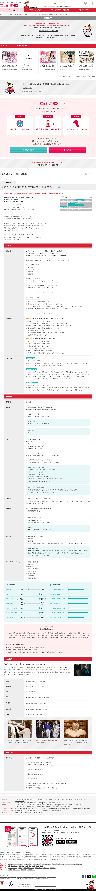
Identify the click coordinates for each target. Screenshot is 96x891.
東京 (9, 866)
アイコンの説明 (88, 197)
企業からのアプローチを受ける (60, 10)
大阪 (27, 866)
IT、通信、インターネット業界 (23, 804)
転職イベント (16, 869)
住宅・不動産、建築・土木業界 (50, 804)
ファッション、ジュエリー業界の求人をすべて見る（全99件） (79, 76)
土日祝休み (74, 808)
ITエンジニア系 (57, 799)
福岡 (37, 866)
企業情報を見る (27, 88)
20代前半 (36, 812)
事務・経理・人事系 (20, 799)
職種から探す (3, 864)
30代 (26, 812)
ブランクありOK (43, 808)
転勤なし (17, 808)
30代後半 (41, 812)
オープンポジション (26, 65)
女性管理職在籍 (61, 808)
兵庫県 (49, 803)
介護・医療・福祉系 (67, 799)
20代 (16, 812)
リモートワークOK (12, 868)
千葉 (23, 866)
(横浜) (16, 866)
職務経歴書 (23, 869)
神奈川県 (26, 803)
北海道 (58, 803)
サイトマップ (51, 6)
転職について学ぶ (84, 10)
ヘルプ (45, 6)
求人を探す (12, 10)
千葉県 (36, 803)
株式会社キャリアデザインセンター (14, 878)
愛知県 (40, 803)
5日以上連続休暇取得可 (45, 810)
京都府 (53, 803)
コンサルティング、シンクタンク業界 (60, 806)
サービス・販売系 (47, 799)
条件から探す (3, 868)
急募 (31, 810)
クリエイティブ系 (19, 801)
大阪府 (21, 803)
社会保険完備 (18, 810)
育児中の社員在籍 (56, 810)
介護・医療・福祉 (77, 864)
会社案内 (37, 878)
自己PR (10, 869)
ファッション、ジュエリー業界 (23, 806)
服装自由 (80, 808)
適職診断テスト (31, 869)
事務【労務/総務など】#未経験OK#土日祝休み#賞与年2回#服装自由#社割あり (9, 66)
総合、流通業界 (46, 806)
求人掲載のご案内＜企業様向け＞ (63, 6)
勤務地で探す (3, 866)
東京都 (17, 803)
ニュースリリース (42, 877)
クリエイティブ (36, 864)
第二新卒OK (24, 808)
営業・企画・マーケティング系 (34, 799)
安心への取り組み (12, 877)
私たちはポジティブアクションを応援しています (45, 886)
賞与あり (35, 810)
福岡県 (44, 803)
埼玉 (20, 866)
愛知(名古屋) (32, 866)
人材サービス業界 (36, 804)
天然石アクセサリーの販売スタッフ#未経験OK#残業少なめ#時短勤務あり (86, 66)
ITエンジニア (68, 864)
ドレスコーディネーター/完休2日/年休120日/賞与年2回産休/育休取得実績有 (67, 66)
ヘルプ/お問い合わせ (51, 877)
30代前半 (30, 812)
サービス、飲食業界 (78, 804)
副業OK (20, 868)
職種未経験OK (52, 808)
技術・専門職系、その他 (79, 799)
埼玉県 (31, 803)
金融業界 (70, 804)
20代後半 (21, 812)
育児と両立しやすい (33, 808)
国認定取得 (53, 868)
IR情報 (41, 878)
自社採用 (46, 878)
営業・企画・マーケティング (15, 864)
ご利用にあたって (4, 877)
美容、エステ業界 (36, 806)
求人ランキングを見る (36, 10)
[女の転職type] (3, 878)
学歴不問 (68, 808)
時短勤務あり (87, 808)
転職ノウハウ (3, 869)
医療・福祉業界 (63, 804)
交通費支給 (26, 810)
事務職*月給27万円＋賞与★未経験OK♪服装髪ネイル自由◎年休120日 (47, 66)
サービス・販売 (28, 864)
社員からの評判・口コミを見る (32, 91)
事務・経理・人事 (46, 864)
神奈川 (13, 866)
